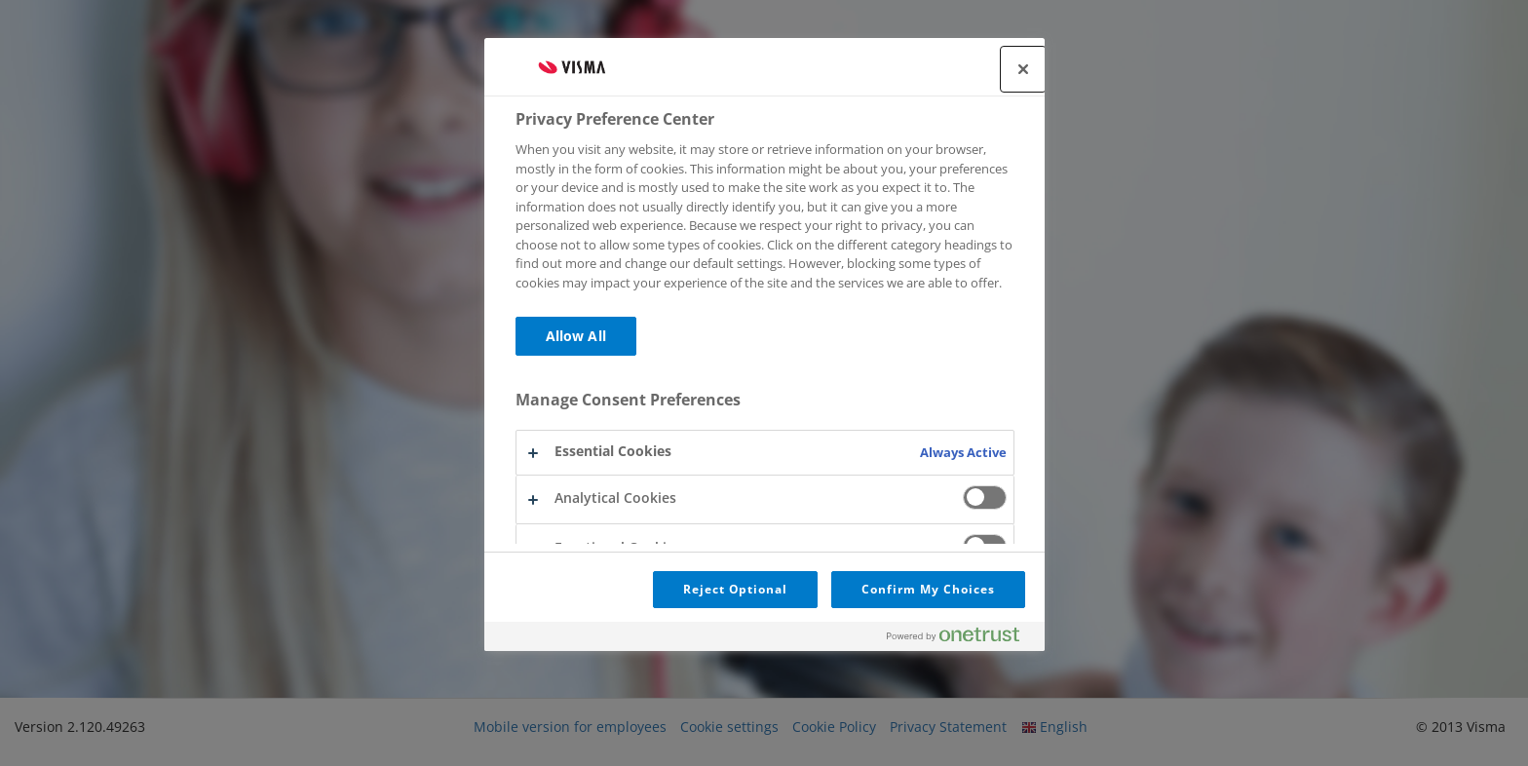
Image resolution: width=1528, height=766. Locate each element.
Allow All (576, 335)
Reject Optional (735, 589)
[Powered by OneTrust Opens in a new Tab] (961, 639)
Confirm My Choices (927, 589)
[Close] (1023, 69)
